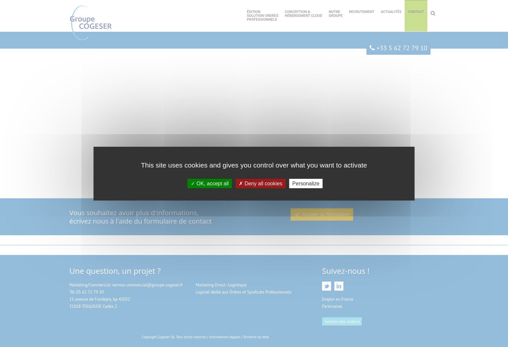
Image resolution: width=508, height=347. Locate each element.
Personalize (305, 183)
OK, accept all (210, 183)
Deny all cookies (260, 183)
